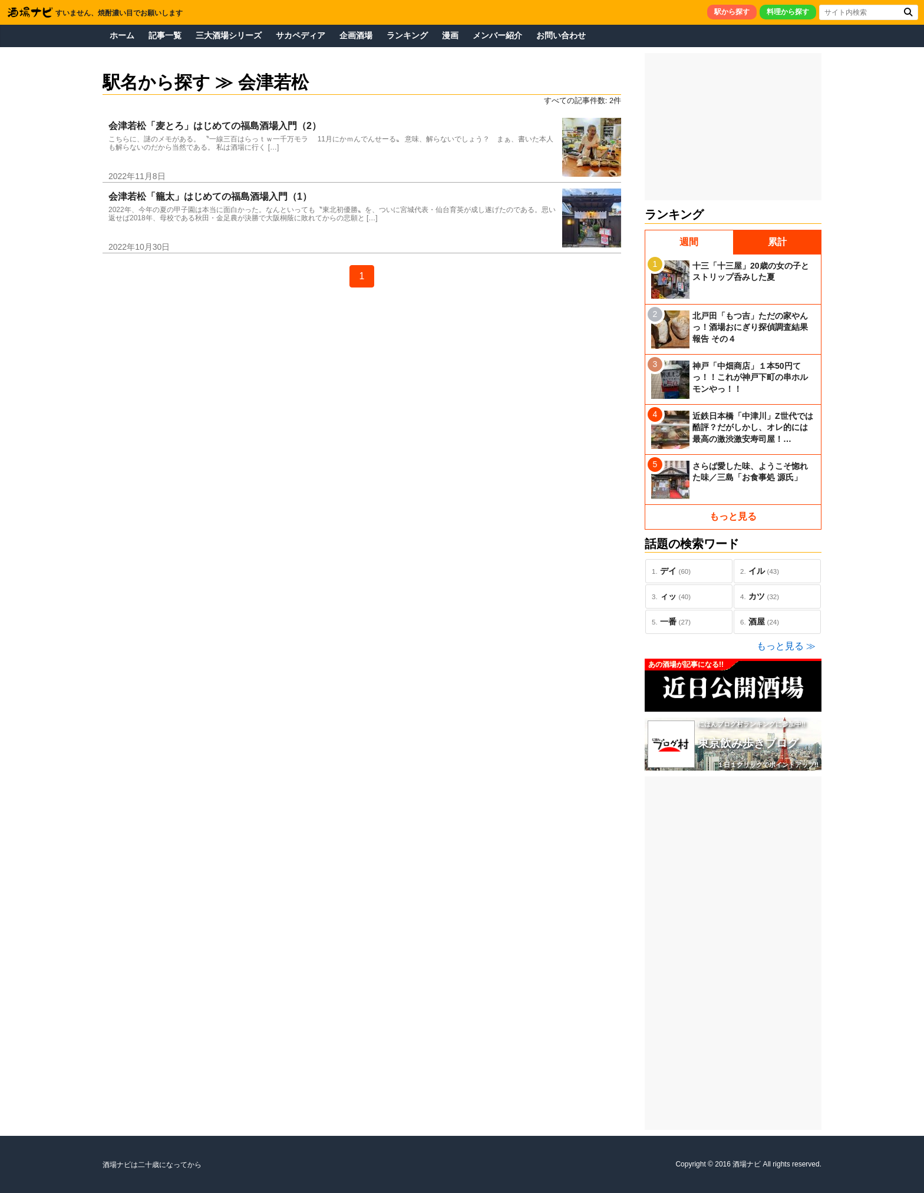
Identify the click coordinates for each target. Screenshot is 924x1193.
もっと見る (733, 516)
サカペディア (300, 35)
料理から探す (788, 12)
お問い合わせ (561, 35)
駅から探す (732, 12)
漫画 (450, 35)
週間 (688, 242)
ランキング (407, 35)
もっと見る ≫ (786, 646)
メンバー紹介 (497, 35)
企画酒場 (355, 35)
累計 (777, 242)
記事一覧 (165, 35)
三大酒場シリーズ (229, 35)
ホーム (122, 35)
